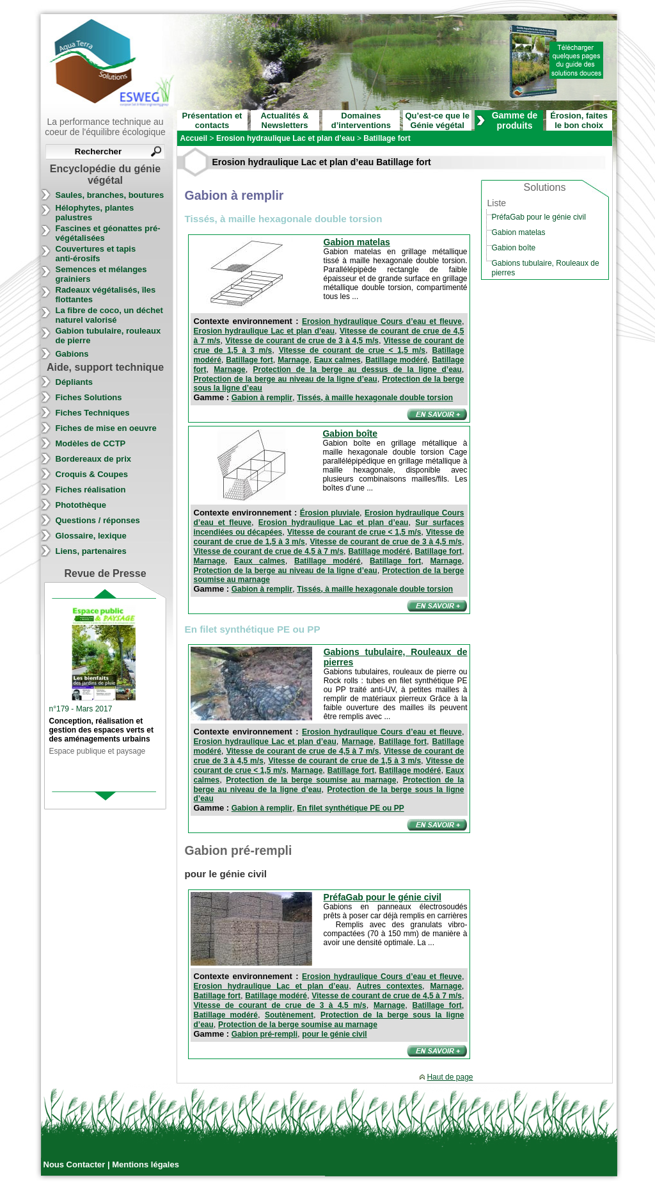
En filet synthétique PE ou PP (350, 808)
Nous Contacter (75, 1164)
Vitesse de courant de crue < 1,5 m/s (352, 350)
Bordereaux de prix (94, 459)
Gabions (72, 354)
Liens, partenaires (91, 551)
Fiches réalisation (91, 489)
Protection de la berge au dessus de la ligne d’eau (357, 369)
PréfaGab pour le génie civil (382, 897)
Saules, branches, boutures (110, 195)
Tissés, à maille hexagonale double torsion (375, 397)
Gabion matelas (357, 242)
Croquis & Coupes (92, 474)
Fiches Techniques (93, 413)
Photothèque (81, 505)
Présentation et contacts (212, 120)
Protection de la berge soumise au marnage (311, 779)
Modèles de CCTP (91, 443)
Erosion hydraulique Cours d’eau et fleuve (382, 321)
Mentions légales (145, 1164)
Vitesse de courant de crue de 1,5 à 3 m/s (345, 760)
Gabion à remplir (262, 397)
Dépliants (74, 382)
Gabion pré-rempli (264, 1034)
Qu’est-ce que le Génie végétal (437, 120)
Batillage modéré (396, 359)
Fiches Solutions (89, 397)
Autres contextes (390, 986)
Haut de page (450, 1077)
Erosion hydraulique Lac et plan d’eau (264, 331)
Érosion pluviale (329, 512)
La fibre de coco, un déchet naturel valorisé (109, 315)
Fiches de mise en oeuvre (106, 428)
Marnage (293, 359)
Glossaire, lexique (91, 535)
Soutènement (289, 1014)
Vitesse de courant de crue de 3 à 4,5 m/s (302, 340)
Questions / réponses (98, 520)
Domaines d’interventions (361, 120)
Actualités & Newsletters (284, 120)
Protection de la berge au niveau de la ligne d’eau (285, 379)
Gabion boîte (349, 433)
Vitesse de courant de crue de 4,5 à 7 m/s (269, 551)
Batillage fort (249, 359)
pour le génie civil (334, 1034)
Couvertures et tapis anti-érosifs (96, 253)
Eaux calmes (337, 359)
